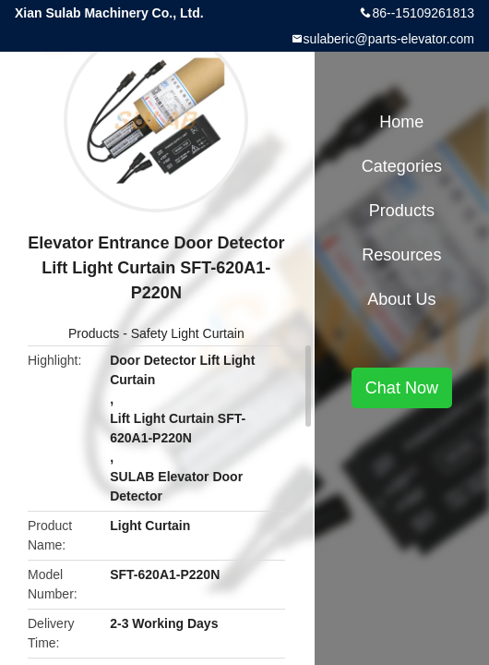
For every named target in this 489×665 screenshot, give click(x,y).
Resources (401, 255)
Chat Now (401, 388)
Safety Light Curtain (187, 333)
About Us (401, 299)
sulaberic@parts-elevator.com (389, 38)
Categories (402, 166)
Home (401, 122)
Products (93, 333)
